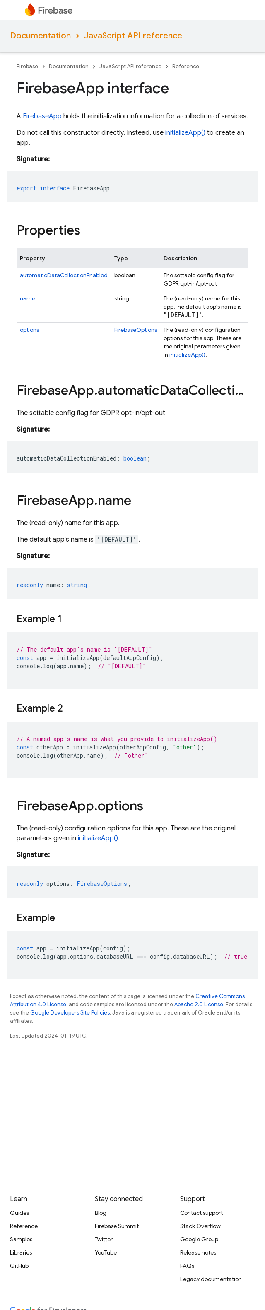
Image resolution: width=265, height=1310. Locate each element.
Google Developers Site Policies (70, 1012)
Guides (19, 1212)
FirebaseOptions (135, 329)
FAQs (187, 1265)
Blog (100, 1212)
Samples (21, 1239)
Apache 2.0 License (198, 1004)
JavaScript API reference (133, 36)
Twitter (104, 1239)
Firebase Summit (117, 1226)
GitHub (19, 1265)
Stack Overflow (200, 1226)
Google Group (199, 1239)
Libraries (21, 1252)
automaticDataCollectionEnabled (64, 275)
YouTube (106, 1252)
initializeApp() (185, 133)
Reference (185, 66)
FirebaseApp (42, 116)
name (27, 298)
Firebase (27, 66)
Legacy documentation (211, 1279)
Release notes (198, 1252)
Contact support (201, 1212)
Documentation (40, 36)
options (29, 329)
